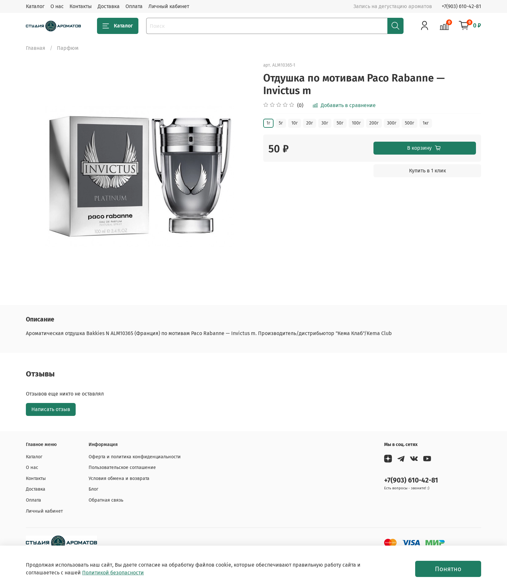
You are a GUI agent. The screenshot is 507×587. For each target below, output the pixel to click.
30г (324, 123)
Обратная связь (106, 500)
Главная (35, 48)
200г (374, 123)
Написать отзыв (50, 409)
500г (409, 123)
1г (268, 123)
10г (294, 123)
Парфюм (68, 48)
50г (340, 123)
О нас (57, 6)
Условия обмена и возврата (119, 478)
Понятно (448, 569)
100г (356, 123)
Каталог (35, 6)
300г (391, 123)
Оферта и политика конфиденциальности (135, 457)
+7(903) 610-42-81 (461, 6)
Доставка (109, 6)
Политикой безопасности (113, 573)
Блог (93, 489)
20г (309, 123)
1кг (426, 123)
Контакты (81, 6)
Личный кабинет (168, 6)
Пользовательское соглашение (122, 467)
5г (281, 123)
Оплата (134, 6)
